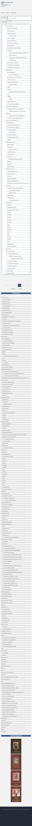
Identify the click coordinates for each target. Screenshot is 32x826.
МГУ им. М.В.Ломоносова (6, 722)
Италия (9, 236)
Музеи (2, 648)
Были (2, 681)
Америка (9, 205)
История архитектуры (12, 263)
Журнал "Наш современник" (9, 714)
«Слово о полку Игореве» (17, 258)
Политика (3, 727)
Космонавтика (4, 598)
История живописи (12, 261)
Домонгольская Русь (5, 666)
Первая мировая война (13, 181)
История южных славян (13, 127)
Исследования (12, 60)
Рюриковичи (5, 653)
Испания (9, 214)
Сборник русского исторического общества (14, 373)
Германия (9, 229)
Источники (3, 655)
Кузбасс (11, 99)
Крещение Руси (6, 528)
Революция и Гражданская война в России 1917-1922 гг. (15, 434)
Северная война (11, 173)
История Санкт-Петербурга (14, 77)
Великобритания (11, 207)
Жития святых (6, 535)
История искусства (12, 266)
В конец (20, 288)
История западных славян (13, 125)
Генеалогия (5, 622)
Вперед (13, 288)
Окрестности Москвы (7, 642)
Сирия (8, 231)
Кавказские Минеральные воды (17, 91)
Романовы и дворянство (13, 65)
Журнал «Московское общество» (10, 707)
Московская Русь (11, 33)
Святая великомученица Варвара (11, 537)
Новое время (10, 154)
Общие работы (4, 607)
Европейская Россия (12, 82)
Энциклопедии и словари (6, 602)
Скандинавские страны (13, 210)
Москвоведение (11, 72)
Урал (8, 94)
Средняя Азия (10, 244)
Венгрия (9, 219)
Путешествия (4, 657)
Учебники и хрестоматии (6, 600)
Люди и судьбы (6, 620)
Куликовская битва (12, 171)
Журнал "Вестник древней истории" (11, 687)
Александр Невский (5, 679)
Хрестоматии (4, 661)
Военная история (9, 169)
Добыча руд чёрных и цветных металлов (13, 559)
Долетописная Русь (12, 28)
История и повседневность (7, 613)
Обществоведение (5, 591)
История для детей (5, 725)
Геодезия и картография (9, 548)
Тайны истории (4, 624)
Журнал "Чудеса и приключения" (10, 716)
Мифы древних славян (12, 137)
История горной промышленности (11, 578)
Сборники (3, 720)
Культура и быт (11, 268)
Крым (8, 87)
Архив (2, 670)
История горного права (9, 552)
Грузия (9, 227)
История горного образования (10, 570)
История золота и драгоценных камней (12, 554)
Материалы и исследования (7, 672)
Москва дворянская (7, 644)
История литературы (12, 253)
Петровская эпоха (11, 40)
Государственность (7, 633)
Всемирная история (10, 142)
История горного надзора (9, 581)
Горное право (7, 563)
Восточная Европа (12, 246)
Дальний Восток (11, 101)
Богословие (5, 530)
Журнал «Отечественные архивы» (10, 703)
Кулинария (5, 618)
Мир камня (5, 543)
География (3, 731)
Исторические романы (6, 596)
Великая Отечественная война (15, 188)
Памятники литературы (15, 256)
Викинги (9, 161)
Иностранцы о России (12, 62)
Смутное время (11, 38)
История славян (9, 122)
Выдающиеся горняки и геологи (11, 576)
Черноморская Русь (7, 629)
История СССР (10, 45)
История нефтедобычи (9, 567)
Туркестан (3, 663)
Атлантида (5, 626)
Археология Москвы (14, 74)
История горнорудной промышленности (13, 572)
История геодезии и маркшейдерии (12, 550)
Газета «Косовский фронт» (9, 696)
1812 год (9, 176)
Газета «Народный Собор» (8, 709)
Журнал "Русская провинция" (9, 690)
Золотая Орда (12, 35)
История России (9, 26)
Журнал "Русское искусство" (9, 711)
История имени (9, 270)
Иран (8, 234)
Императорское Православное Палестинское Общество (15, 377)
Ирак (8, 224)
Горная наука (7, 587)
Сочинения (3, 659)
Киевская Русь (10, 31)
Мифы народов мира (7, 522)
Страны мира (8, 202)
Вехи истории (4, 650)
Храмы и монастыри (7, 532)
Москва (2, 635)
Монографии (4, 718)
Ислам (4, 517)
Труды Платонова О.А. (7, 594)
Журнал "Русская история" (8, 685)
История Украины (11, 134)
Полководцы (10, 197)
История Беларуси (11, 130)
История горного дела (7, 546)
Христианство (6, 515)
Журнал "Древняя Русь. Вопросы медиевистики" (13, 692)
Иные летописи (13, 55)
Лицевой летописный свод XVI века (18, 57)
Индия (8, 239)
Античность (10, 147)
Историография (6, 609)
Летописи (9, 50)
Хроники (9, 164)
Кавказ (9, 89)
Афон (4, 526)
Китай (8, 212)
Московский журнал (7, 698)
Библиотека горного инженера (10, 585)
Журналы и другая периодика (7, 683)
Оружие (3, 668)
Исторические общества (11, 106)
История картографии (13, 104)
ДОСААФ (3, 605)
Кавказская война (11, 178)
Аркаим (9, 139)
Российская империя (12, 43)
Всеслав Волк (12, 132)
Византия (9, 156)
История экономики (7, 589)
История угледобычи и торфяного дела (12, 565)
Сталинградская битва (14, 190)
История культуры (10, 251)
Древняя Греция (13, 149)
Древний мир (10, 144)
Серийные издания (7, 611)
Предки (2, 729)
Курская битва (12, 192)
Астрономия (5, 541)
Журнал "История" (7, 694)
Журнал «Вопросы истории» (9, 701)
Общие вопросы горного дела (10, 583)
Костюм (4, 615)
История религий (9, 273)
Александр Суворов (14, 200)
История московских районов (9, 639)
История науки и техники (6, 539)
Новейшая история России (14, 48)
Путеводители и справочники (9, 637)
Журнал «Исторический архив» (9, 705)
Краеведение (8, 70)
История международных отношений (9, 677)
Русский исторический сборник (17, 115)
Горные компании (8, 561)
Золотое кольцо (11, 79)
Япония (9, 217)
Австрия (9, 222)
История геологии (8, 574)
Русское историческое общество (15, 108)
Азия (8, 241)
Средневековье (11, 152)
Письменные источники (13, 67)
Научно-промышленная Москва (9, 646)
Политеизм (5, 519)
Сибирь (9, 96)
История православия (6, 524)
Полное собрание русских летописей (18, 52)
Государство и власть (6, 631)
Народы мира (10, 166)
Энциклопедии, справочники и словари (12, 557)
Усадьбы (3, 674)
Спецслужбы (10, 195)
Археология (8, 249)
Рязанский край (13, 84)
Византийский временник (15, 159)
